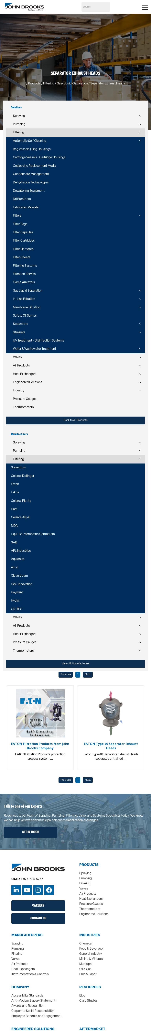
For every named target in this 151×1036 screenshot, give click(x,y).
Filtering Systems (25, 265)
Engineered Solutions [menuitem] (94, 914)
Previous (65, 674)
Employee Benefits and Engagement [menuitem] (36, 1016)
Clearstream (19, 575)
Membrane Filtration (26, 307)
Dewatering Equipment (29, 190)
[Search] (95, 7)
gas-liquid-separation (72, 83)
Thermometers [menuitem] (89, 909)
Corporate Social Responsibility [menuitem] (32, 1011)
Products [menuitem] (89, 865)
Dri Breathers (22, 199)
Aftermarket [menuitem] (92, 1029)
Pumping (19, 124)
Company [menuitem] (20, 987)
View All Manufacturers (76, 663)
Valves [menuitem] (83, 888)
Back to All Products (76, 420)
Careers (38, 906)
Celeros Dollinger (22, 476)
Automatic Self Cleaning (29, 141)
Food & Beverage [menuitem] (91, 948)
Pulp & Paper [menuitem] (87, 974)
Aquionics (18, 559)
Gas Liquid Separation (27, 290)
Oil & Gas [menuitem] (85, 969)
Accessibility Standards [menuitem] (27, 995)
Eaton (15, 484)
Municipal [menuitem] (85, 964)
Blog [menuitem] (82, 995)
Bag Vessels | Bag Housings (32, 149)
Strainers (19, 332)
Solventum (18, 467)
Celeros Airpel (20, 517)
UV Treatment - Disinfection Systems (38, 340)
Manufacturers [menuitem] (27, 935)
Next (88, 674)
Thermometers (23, 407)
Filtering (18, 132)
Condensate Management (31, 174)
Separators (20, 324)
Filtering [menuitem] (84, 883)
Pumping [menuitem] (85, 878)
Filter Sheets (21, 257)
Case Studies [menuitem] (88, 1000)
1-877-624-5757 (32, 879)
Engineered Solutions (27, 382)
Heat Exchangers (24, 374)
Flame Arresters (24, 282)
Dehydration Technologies (31, 182)
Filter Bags (20, 224)
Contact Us (38, 918)
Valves (17, 357)
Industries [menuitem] (89, 935)
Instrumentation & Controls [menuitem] (30, 974)
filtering (48, 83)
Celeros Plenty (21, 501)
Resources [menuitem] (90, 987)
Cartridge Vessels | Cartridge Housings (39, 157)
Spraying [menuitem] (85, 873)
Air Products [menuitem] (87, 893)
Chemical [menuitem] (85, 943)
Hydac (15, 600)
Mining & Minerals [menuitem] (91, 959)
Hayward (17, 592)
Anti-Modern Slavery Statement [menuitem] (33, 1000)
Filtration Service (24, 274)
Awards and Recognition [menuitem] (27, 1006)
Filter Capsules (23, 232)
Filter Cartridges (24, 240)
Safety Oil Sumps (25, 315)
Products (34, 83)
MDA (14, 526)
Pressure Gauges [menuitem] (91, 904)
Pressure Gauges (25, 399)
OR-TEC (16, 609)
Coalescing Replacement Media (34, 166)
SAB (14, 542)
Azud (14, 567)
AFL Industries (21, 550)
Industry (18, 390)
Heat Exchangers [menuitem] (91, 898)
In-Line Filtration (24, 299)
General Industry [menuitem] (90, 953)
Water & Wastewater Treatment (34, 349)
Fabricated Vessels (25, 207)
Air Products (21, 365)
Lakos (15, 492)
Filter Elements (23, 249)
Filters (17, 215)
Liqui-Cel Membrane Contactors (33, 534)
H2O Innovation (21, 584)
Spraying (19, 116)
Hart (14, 509)
